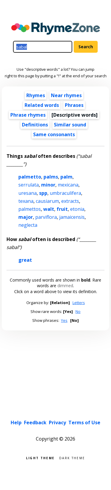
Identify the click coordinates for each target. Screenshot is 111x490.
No (78, 311)
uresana (27, 193)
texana (25, 201)
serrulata (28, 184)
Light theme (40, 457)
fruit (62, 209)
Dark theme (72, 457)
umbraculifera (65, 193)
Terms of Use (84, 422)
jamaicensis (72, 217)
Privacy (57, 422)
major (25, 217)
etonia (77, 209)
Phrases (74, 105)
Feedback (35, 422)
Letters (79, 302)
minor (48, 184)
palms (51, 176)
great (25, 260)
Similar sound (70, 124)
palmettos (29, 209)
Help (16, 422)
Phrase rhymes (28, 115)
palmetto (29, 176)
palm (66, 176)
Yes (64, 320)
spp (43, 193)
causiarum (47, 201)
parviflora (46, 217)
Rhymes (35, 95)
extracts (70, 201)
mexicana (68, 184)
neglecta (27, 225)
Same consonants (54, 134)
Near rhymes (66, 95)
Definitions (35, 124)
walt (48, 209)
